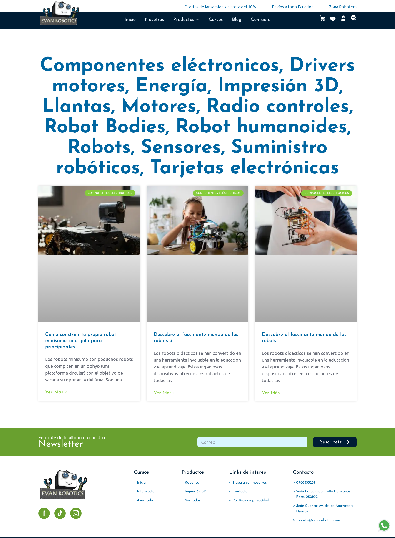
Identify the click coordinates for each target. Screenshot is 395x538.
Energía (171, 86)
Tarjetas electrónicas (244, 168)
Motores (158, 107)
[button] (186, 19)
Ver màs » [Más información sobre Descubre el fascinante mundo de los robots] (273, 393)
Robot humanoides (261, 127)
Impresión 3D (278, 86)
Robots (99, 148)
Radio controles (277, 107)
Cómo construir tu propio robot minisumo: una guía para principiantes (80, 341)
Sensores (181, 148)
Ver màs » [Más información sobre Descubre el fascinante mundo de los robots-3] (165, 393)
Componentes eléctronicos (159, 66)
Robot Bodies (104, 127)
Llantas (76, 107)
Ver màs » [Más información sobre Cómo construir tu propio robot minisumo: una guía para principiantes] (56, 392)
